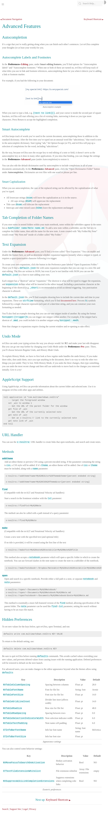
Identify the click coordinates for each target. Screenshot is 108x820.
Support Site (15, 809)
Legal (25, 809)
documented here (68, 300)
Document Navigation (12, 19)
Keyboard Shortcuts (93, 19)
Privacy (32, 809)
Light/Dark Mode (104, 2)
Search (5, 809)
